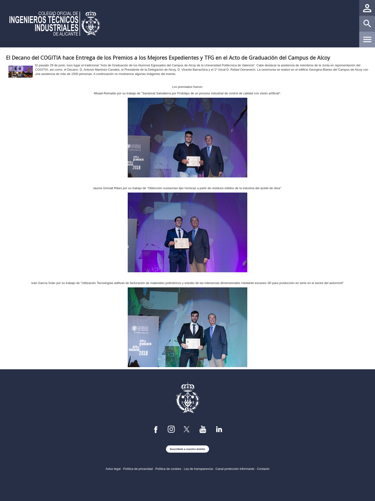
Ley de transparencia (198, 469)
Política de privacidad (138, 469)
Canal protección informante (234, 469)
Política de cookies (168, 469)
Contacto (263, 469)
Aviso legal (113, 469)
